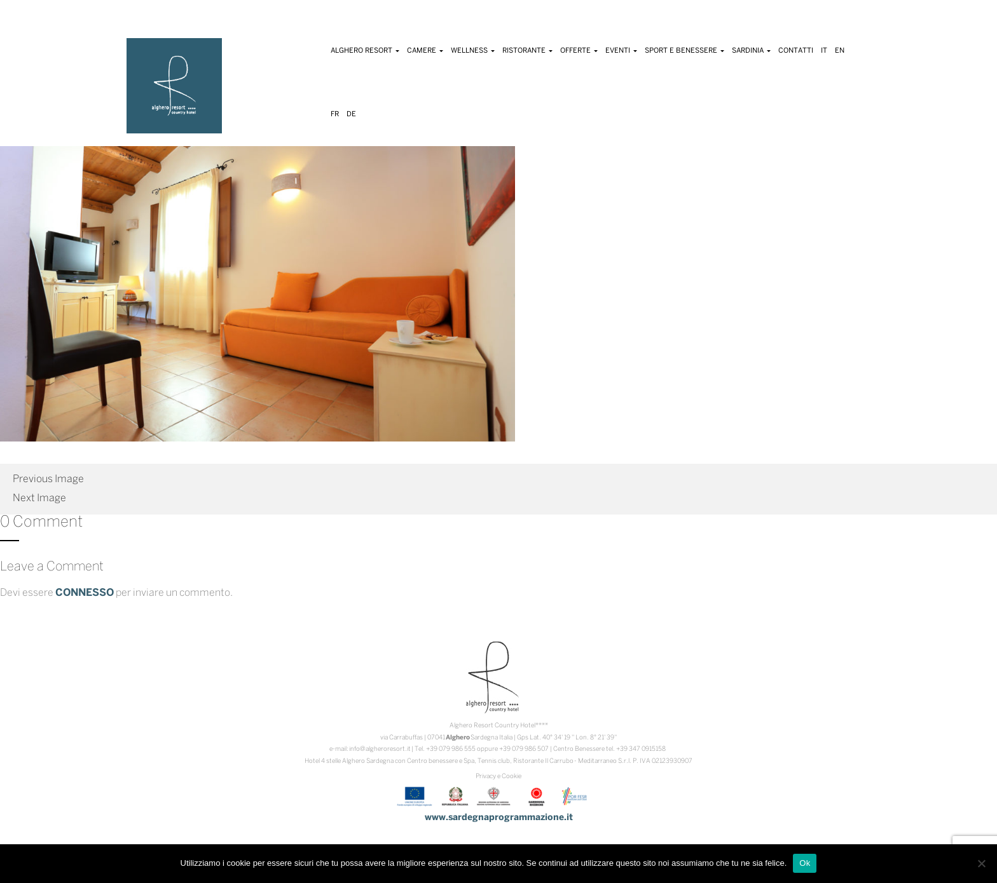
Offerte (579, 51)
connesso (84, 593)
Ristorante (527, 51)
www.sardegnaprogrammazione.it (499, 818)
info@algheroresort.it (380, 749)
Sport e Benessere (684, 51)
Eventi (621, 51)
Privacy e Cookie (498, 776)
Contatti (795, 51)
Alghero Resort (365, 51)
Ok (804, 863)
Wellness (473, 51)
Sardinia (751, 51)
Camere (425, 51)
